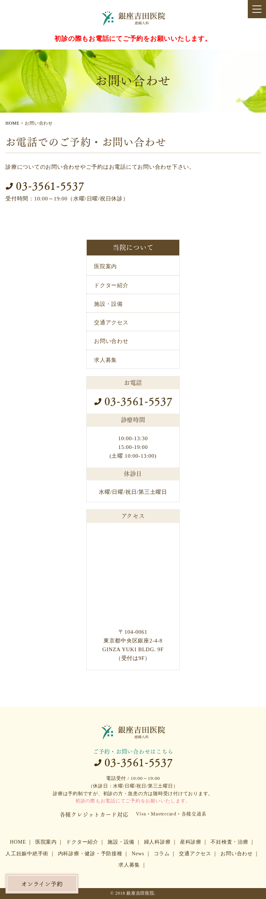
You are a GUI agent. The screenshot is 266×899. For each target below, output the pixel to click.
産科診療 (191, 842)
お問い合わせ (111, 341)
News (138, 853)
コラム (162, 853)
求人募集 (105, 360)
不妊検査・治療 (229, 842)
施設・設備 (108, 304)
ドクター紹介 (111, 285)
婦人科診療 (157, 842)
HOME (18, 842)
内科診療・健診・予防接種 (90, 853)
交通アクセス (111, 322)
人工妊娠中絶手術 (26, 853)
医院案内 (105, 266)
